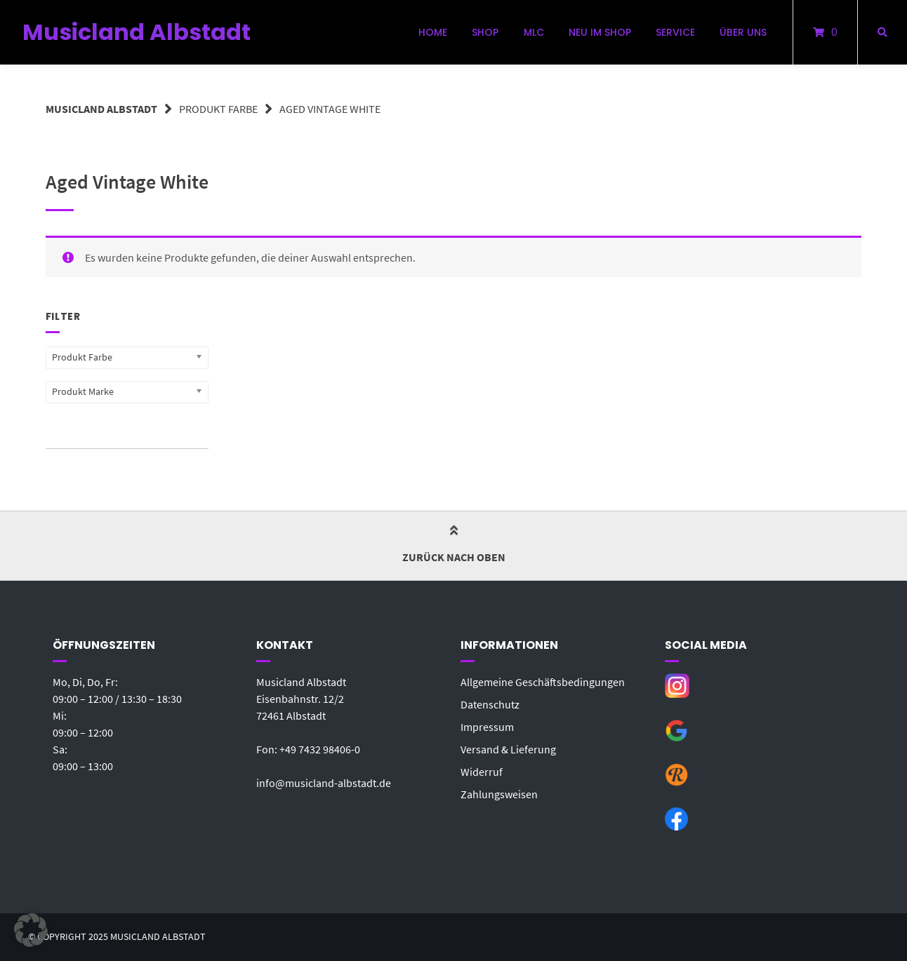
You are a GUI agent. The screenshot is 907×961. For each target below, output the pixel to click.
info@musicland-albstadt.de (323, 783)
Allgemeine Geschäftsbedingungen (543, 682)
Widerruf (482, 772)
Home (432, 32)
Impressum (487, 727)
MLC (534, 32)
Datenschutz (490, 704)
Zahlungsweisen (499, 794)
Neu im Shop (600, 32)
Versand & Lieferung (508, 749)
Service (675, 32)
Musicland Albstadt (136, 32)
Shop (485, 32)
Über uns (743, 32)
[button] (31, 930)
